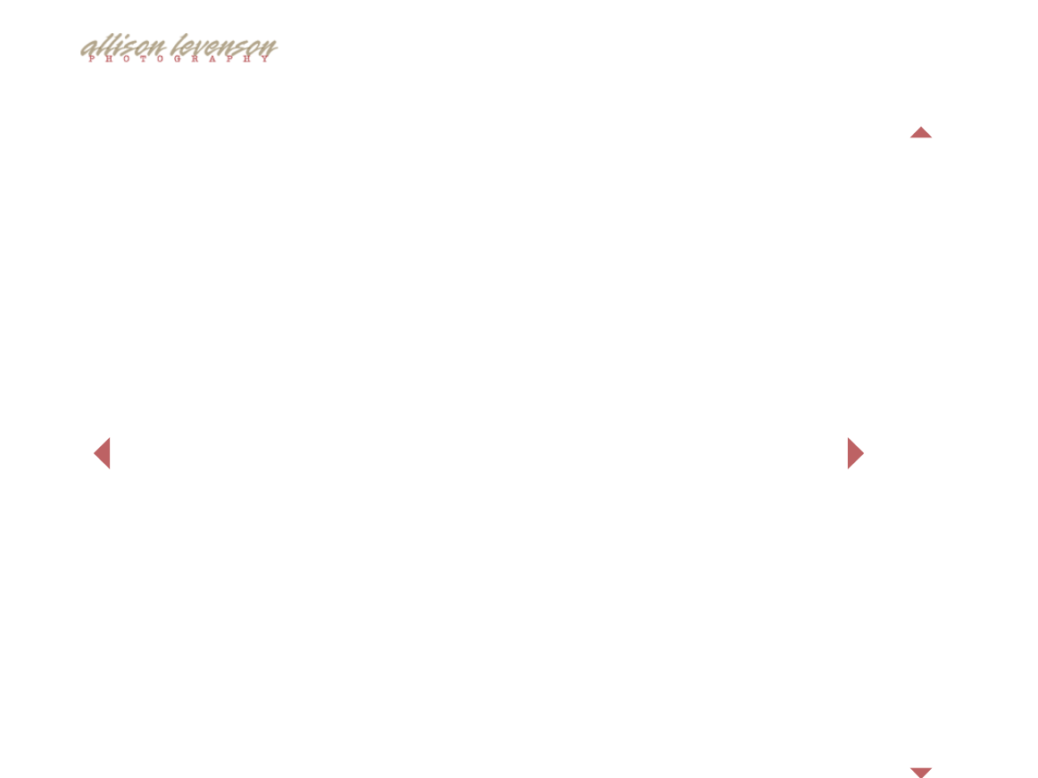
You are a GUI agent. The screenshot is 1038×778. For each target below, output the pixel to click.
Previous (921, 132)
